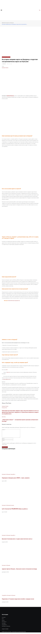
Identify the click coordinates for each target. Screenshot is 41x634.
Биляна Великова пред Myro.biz (14, 300)
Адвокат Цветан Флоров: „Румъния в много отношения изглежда (19, 570)
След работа (12, 475)
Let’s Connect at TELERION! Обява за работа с (15, 510)
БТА (6, 369)
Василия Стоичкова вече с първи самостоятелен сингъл (17, 540)
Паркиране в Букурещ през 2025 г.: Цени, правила (15, 479)
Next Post (4, 416)
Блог (3, 620)
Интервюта (4, 623)
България (3, 624)
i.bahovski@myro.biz (7, 379)
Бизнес (3, 621)
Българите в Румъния (6, 475)
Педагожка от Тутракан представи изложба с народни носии (18, 600)
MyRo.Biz (4, 63)
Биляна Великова (10, 95)
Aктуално (12, 506)
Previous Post (4, 407)
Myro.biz (8, 372)
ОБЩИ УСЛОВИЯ (5, 630)
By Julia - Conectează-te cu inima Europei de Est (17, 633)
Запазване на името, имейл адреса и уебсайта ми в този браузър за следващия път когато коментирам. (19, 445)
